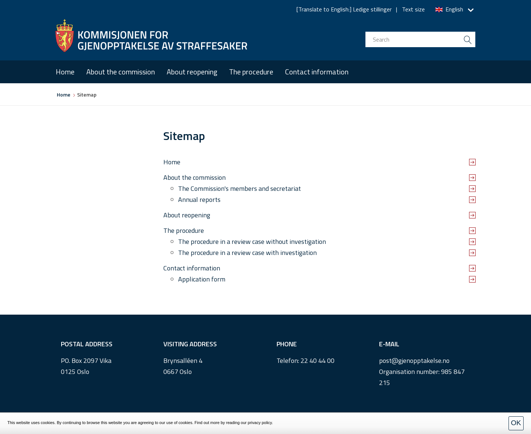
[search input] (420, 39)
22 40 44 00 (317, 360)
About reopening (192, 71)
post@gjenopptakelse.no (414, 360)
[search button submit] (467, 39)
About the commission (120, 71)
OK (516, 423)
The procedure (251, 71)
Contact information (316, 71)
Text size (413, 9)
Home (65, 71)
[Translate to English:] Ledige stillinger (344, 9)
